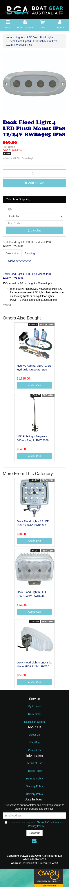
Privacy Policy (34, 770)
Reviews (18, 260)
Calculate (34, 230)
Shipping (30, 253)
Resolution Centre (34, 721)
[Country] (34, 216)
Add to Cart (34, 183)
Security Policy (34, 786)
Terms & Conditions (48, 822)
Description (12, 253)
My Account (34, 706)
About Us (34, 734)
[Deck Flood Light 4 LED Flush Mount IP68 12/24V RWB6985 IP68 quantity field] (34, 173)
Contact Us (34, 750)
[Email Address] (34, 815)
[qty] (34, 209)
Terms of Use (34, 763)
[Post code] (34, 223)
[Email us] (34, 841)
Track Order (34, 714)
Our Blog (34, 742)
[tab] (12, 253)
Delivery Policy (34, 794)
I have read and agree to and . (34, 824)
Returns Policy (34, 778)
